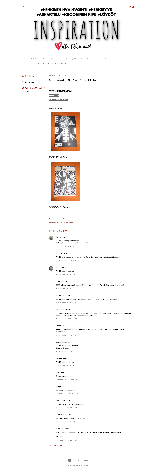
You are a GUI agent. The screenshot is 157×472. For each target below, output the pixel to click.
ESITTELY (44, 63)
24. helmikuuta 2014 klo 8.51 (66, 422)
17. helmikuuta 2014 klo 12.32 (66, 379)
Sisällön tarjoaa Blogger (78, 460)
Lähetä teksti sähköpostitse (67, 219)
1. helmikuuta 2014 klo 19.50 (66, 246)
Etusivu (35, 63)
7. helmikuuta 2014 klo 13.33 (66, 365)
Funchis (59, 253)
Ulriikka (59, 358)
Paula (58, 386)
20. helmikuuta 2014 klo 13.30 (67, 394)
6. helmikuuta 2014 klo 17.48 (66, 335)
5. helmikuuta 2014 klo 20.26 (66, 319)
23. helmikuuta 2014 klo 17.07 (66, 408)
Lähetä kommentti (57, 446)
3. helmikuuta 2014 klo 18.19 (66, 260)
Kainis (58, 237)
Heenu (59, 326)
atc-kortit (27, 91)
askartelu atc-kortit (33, 87)
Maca (58, 267)
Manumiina (61, 309)
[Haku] (131, 7)
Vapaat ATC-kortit (59, 63)
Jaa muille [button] (28, 75)
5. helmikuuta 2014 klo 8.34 (66, 274)
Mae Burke (86, 465)
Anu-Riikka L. (61, 415)
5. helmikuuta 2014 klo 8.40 (66, 288)
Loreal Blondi (61, 295)
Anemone (60, 342)
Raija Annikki (61, 400)
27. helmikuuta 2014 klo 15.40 (66, 440)
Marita (59, 372)
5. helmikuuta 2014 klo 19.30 (66, 303)
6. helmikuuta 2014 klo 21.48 (66, 351)
